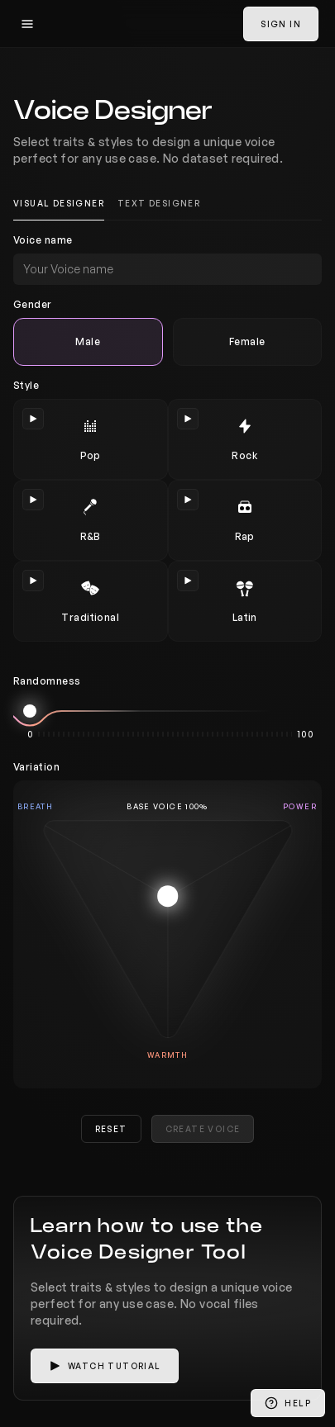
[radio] (88, 342)
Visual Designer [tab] (58, 203)
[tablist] (167, 203)
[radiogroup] (167, 342)
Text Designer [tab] (158, 203)
